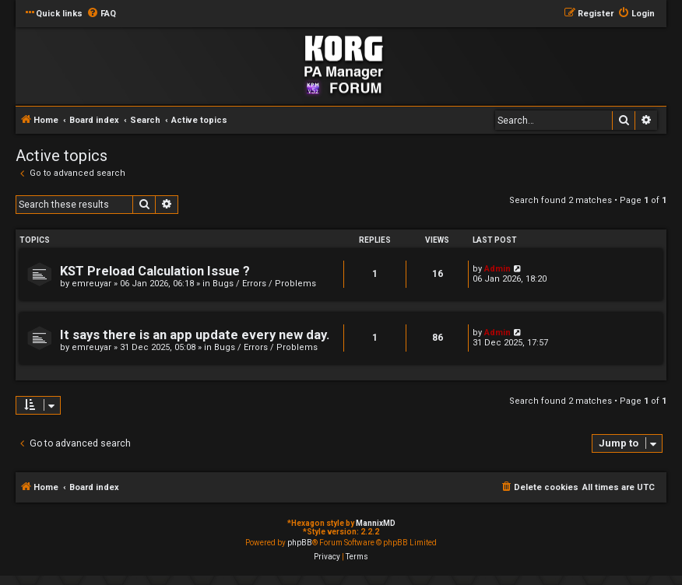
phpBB (299, 542)
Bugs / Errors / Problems (264, 283)
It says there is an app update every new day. (194, 335)
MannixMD (375, 523)
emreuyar (91, 283)
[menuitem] (101, 14)
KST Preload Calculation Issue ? (155, 271)
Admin (497, 269)
